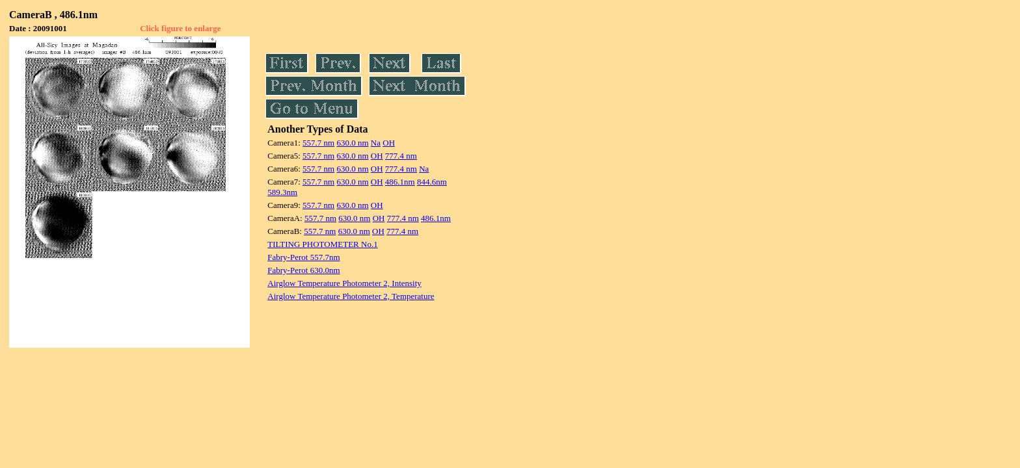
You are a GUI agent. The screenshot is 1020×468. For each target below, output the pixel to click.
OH (388, 143)
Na (376, 143)
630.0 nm (352, 143)
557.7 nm (318, 143)
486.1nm (400, 182)
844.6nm (432, 182)
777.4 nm (401, 156)
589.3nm (282, 192)
